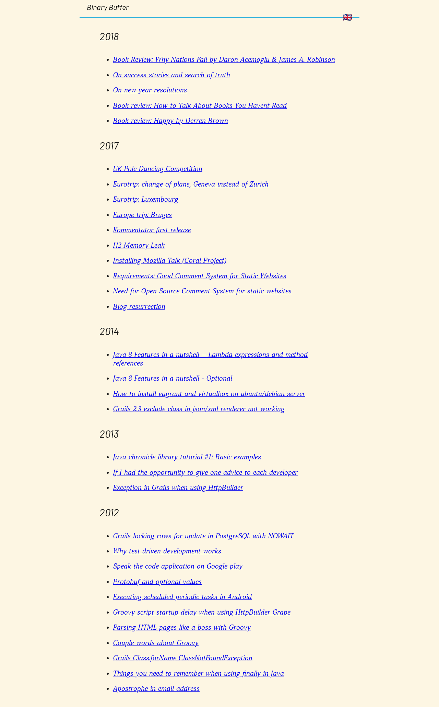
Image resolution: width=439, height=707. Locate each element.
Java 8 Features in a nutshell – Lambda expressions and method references (210, 359)
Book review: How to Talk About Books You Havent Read (200, 105)
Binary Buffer (108, 6)
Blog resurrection (139, 306)
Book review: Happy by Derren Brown (170, 120)
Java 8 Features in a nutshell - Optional (172, 378)
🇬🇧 (347, 17)
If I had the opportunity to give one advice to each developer (205, 472)
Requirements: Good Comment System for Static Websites (199, 276)
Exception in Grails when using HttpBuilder (178, 487)
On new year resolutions (150, 90)
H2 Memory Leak (139, 245)
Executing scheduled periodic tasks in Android (182, 597)
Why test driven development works (167, 551)
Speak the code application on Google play (177, 566)
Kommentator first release (152, 230)
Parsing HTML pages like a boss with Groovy (182, 627)
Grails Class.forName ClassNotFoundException (182, 658)
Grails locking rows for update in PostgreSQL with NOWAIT (203, 536)
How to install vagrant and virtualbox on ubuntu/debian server (209, 394)
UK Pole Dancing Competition (157, 169)
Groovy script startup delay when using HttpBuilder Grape (201, 612)
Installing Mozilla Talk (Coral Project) (169, 260)
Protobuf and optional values (157, 581)
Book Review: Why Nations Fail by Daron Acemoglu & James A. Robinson (224, 59)
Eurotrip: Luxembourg (145, 199)
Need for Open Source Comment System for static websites (202, 291)
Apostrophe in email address (156, 688)
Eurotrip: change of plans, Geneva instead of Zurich (191, 184)
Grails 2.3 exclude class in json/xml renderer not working (199, 409)
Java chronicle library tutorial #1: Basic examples (187, 457)
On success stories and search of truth (171, 75)
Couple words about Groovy (156, 643)
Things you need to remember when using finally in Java (198, 673)
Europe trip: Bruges (142, 215)
